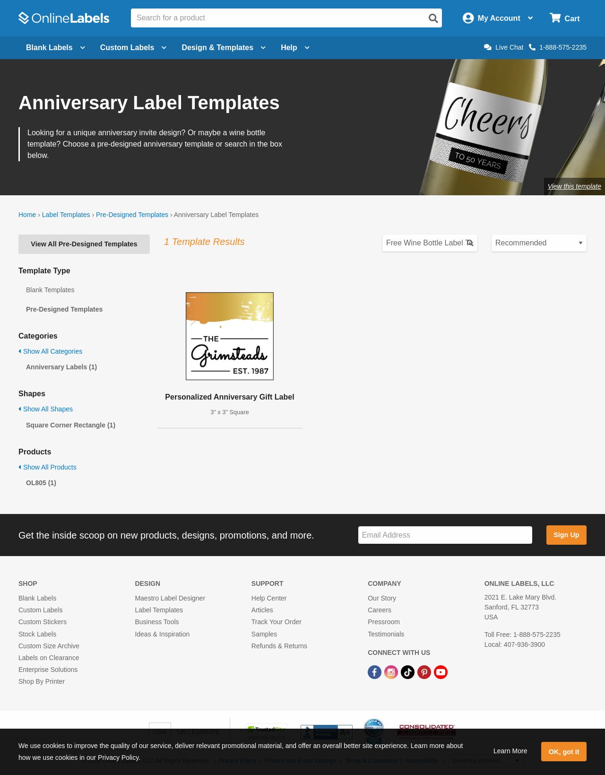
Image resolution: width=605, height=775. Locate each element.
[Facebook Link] (375, 671)
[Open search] (433, 18)
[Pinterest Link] (425, 671)
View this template (574, 186)
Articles (262, 610)
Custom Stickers (42, 622)
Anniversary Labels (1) (61, 367)
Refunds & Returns (279, 646)
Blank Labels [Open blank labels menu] (55, 48)
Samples (264, 634)
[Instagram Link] (392, 671)
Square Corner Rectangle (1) (70, 425)
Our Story (382, 598)
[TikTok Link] (408, 671)
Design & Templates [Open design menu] (224, 48)
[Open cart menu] (565, 18)
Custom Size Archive (48, 646)
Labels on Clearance (48, 658)
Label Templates (66, 214)
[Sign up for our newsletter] (445, 535)
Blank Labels (37, 598)
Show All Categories (50, 351)
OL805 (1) (41, 483)
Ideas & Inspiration (162, 634)
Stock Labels (37, 634)
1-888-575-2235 (558, 47)
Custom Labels (40, 610)
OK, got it (564, 752)
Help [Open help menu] (295, 48)
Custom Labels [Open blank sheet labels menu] (133, 48)
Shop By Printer (41, 681)
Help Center (269, 598)
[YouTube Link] (441, 671)
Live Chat (503, 47)
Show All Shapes (45, 409)
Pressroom (384, 622)
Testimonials (386, 634)
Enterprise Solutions (48, 669)
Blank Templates (50, 290)
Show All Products (47, 467)
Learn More (510, 751)
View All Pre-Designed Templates (84, 244)
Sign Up (566, 535)
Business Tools (157, 622)
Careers (379, 610)
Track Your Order (276, 622)
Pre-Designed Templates (132, 214)
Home (27, 214)
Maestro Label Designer (170, 598)
